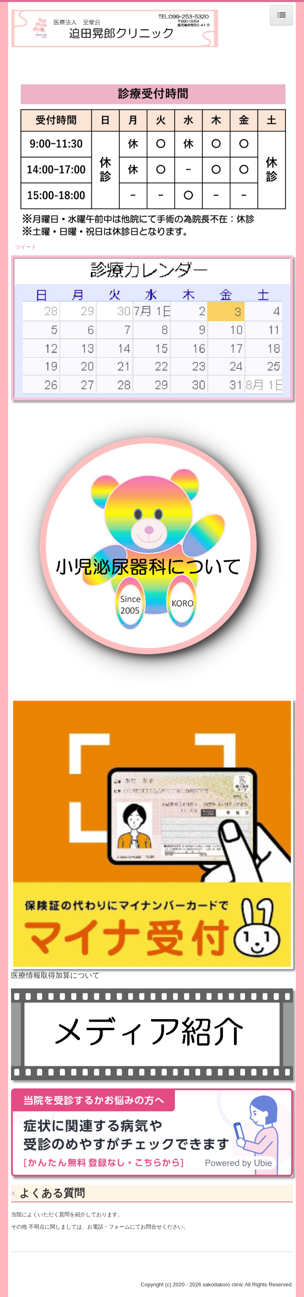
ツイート (25, 247)
